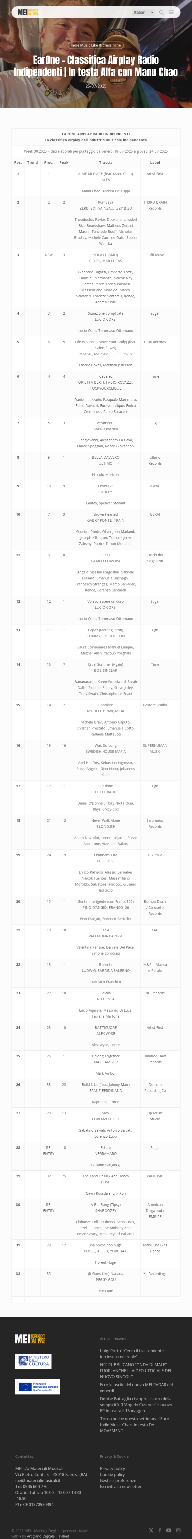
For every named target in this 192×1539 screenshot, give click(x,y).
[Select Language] (143, 12)
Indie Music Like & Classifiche (96, 45)
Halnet (64, 1536)
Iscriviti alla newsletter (121, 1486)
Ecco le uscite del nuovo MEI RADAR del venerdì (136, 1387)
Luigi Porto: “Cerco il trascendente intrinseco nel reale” (132, 1353)
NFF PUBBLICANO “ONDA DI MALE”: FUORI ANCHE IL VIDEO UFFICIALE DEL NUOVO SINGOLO (136, 1370)
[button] (171, 12)
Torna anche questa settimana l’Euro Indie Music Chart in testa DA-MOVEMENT (134, 1424)
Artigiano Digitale (41, 1536)
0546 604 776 (35, 1486)
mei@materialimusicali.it (37, 1480)
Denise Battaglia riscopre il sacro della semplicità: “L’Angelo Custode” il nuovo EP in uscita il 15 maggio (136, 1404)
